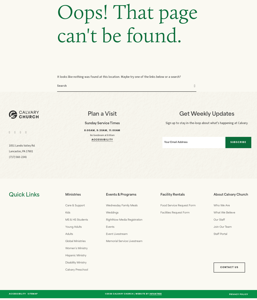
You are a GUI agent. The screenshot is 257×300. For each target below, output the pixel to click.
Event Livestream (116, 235)
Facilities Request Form (174, 213)
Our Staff (218, 220)
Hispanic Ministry (75, 257)
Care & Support (75, 205)
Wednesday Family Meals (121, 205)
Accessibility (102, 140)
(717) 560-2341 (18, 157)
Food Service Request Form (177, 205)
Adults (69, 235)
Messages (154, 8)
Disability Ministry (76, 264)
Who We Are (180, 8)
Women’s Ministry (76, 249)
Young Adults (73, 227)
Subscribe (240, 142)
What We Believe (223, 213)
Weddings (112, 213)
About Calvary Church (230, 194)
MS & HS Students (76, 220)
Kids (67, 213)
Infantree (155, 296)
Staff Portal (219, 235)
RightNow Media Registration (124, 220)
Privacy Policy (238, 296)
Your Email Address (173, 141)
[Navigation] (244, 8)
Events (205, 8)
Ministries (73, 194)
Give (226, 8)
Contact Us (228, 269)
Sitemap (33, 296)
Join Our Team (221, 227)
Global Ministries (75, 242)
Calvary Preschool (76, 271)
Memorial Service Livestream (124, 242)
